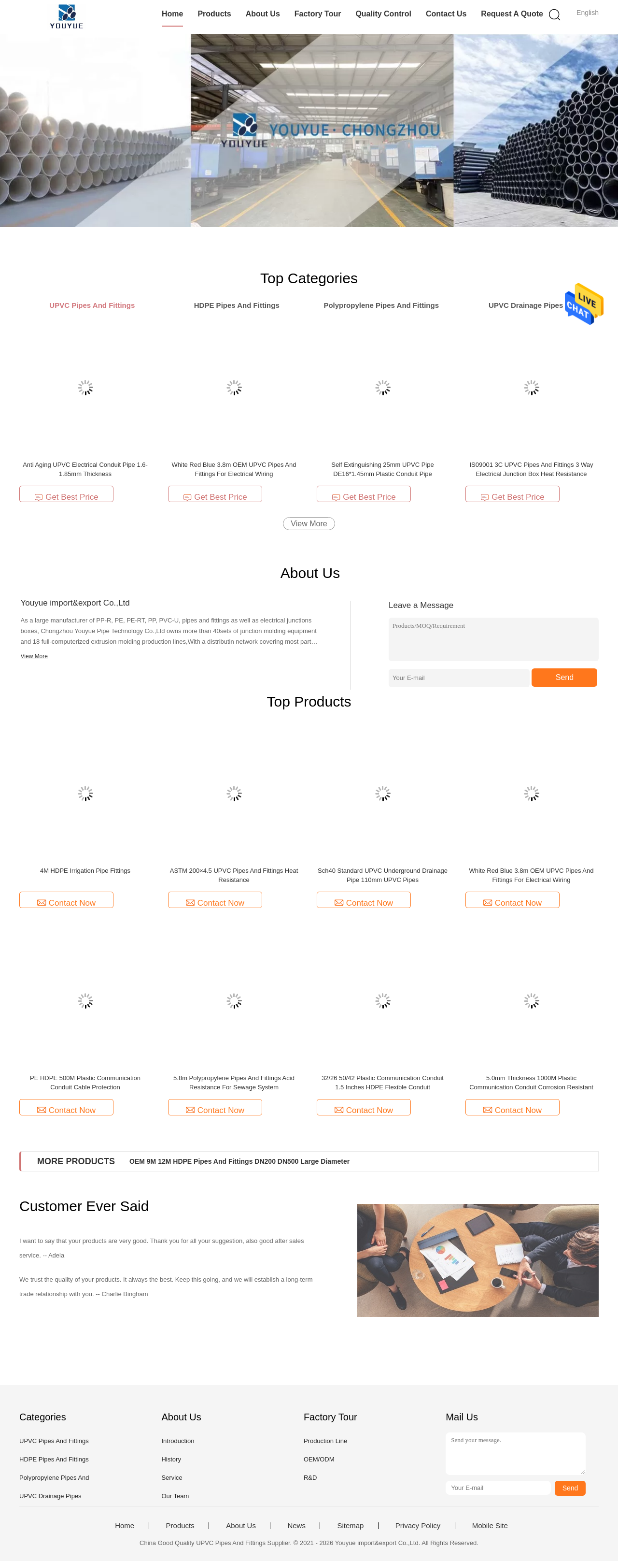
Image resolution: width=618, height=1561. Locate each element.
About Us (263, 14)
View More (309, 524)
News (296, 1525)
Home (172, 14)
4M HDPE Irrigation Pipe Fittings (85, 870)
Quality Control (383, 14)
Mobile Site (490, 1525)
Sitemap (350, 1525)
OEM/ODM (319, 1459)
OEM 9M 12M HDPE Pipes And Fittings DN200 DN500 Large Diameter (239, 1161)
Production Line (325, 1441)
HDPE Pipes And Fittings (54, 1459)
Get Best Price (66, 497)
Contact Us (446, 14)
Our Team (175, 1496)
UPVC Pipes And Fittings (54, 1441)
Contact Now (66, 903)
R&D (310, 1477)
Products (214, 14)
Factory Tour (318, 14)
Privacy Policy (417, 1525)
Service (171, 1477)
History (171, 1459)
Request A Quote (512, 14)
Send (565, 677)
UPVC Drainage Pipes (50, 1496)
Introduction (177, 1441)
